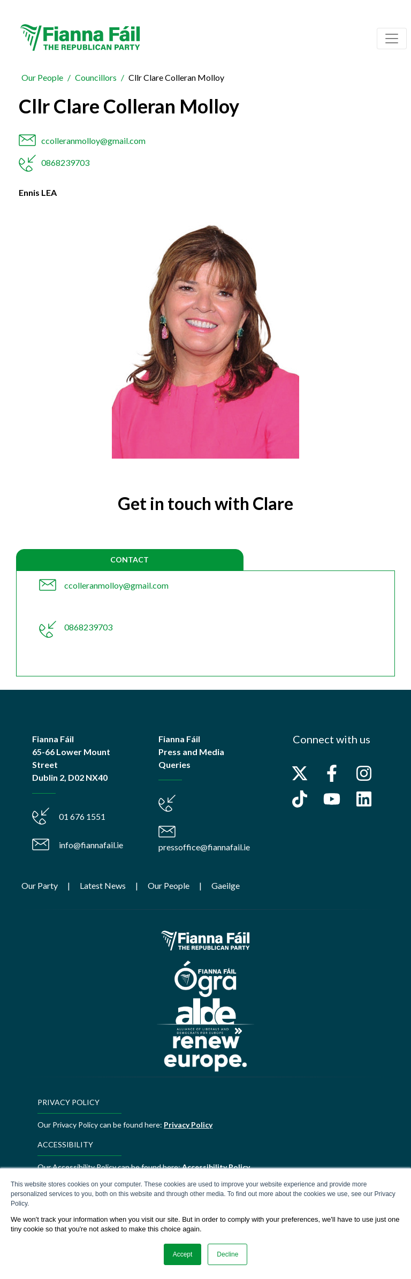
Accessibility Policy (216, 1166)
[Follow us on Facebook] (332, 773)
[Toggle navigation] (392, 38)
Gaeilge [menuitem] (225, 885)
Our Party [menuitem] (39, 885)
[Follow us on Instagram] (364, 773)
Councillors (96, 77)
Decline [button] (227, 1254)
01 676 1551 (82, 816)
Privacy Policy (188, 1124)
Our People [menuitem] (168, 885)
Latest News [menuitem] (103, 885)
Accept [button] (183, 1254)
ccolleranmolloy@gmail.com (93, 140)
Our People (42, 77)
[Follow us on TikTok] (300, 799)
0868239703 (65, 162)
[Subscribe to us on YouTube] (332, 799)
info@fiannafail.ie (91, 845)
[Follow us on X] (300, 773)
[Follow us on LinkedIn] (364, 799)
